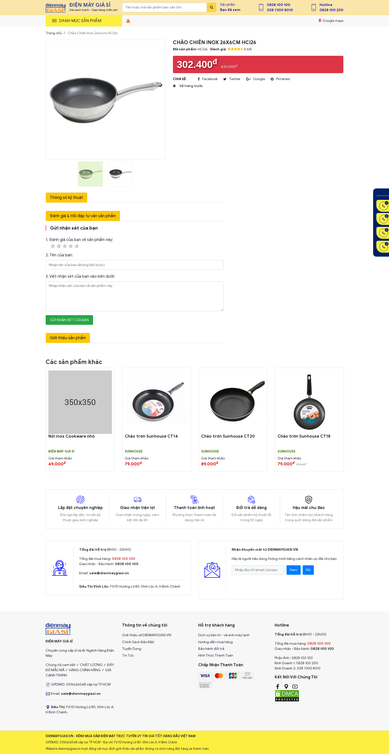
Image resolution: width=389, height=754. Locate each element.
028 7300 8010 (280, 10)
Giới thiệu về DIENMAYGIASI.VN (146, 635)
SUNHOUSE (134, 451)
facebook (208, 79)
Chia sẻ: (180, 79)
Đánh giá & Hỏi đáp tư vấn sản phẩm (83, 215)
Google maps (331, 20)
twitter (231, 79)
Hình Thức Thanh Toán (215, 655)
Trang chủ (54, 33)
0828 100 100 (278, 5)
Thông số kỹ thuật (66, 197)
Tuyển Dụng (131, 649)
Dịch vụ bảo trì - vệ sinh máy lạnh (224, 635)
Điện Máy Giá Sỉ (61, 451)
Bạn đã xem (230, 10)
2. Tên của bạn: (59, 255)
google (255, 79)
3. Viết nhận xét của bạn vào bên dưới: (80, 276)
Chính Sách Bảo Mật (138, 642)
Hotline (326, 5)
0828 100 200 (331, 10)
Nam (293, 570)
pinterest (280, 79)
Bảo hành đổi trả (211, 649)
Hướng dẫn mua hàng (215, 642)
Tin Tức (128, 655)
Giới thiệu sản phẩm (68, 337)
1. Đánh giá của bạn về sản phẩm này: (79, 243)
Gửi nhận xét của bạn (69, 320)
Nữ (308, 570)
